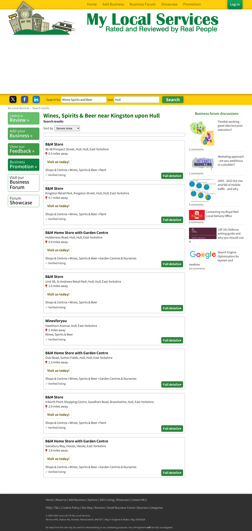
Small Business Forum (121, 507)
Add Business (77, 500)
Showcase (24, 200)
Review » (24, 118)
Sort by (48, 128)
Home (49, 500)
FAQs (49, 507)
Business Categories (150, 507)
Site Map (87, 507)
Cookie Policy (71, 507)
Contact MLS (139, 500)
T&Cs (57, 507)
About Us (61, 500)
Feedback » (24, 149)
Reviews (99, 507)
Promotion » (24, 164)
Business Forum (24, 183)
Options (93, 500)
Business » (24, 133)
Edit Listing (107, 500)
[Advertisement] (126, 64)
